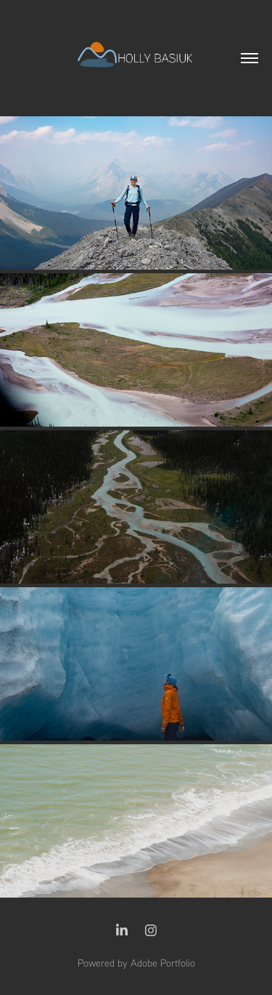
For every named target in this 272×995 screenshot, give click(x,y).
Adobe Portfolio (163, 963)
